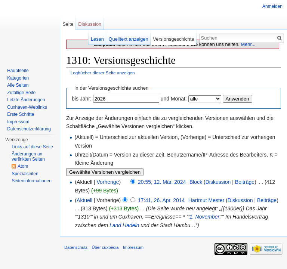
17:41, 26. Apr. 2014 (161, 200)
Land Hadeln (124, 225)
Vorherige (108, 182)
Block (195, 182)
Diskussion (218, 182)
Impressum (18, 121)
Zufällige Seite (21, 92)
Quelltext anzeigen (128, 39)
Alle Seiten (17, 85)
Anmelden (272, 6)
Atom (23, 166)
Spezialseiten (25, 173)
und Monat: (174, 99)
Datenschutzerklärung (29, 129)
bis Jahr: (82, 99)
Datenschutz (75, 247)
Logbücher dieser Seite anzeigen (103, 72)
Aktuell (84, 200)
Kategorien (18, 78)
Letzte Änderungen (26, 99)
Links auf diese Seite (32, 146)
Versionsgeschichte (173, 39)
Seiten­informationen (32, 180)
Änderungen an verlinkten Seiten (28, 156)
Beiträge (244, 182)
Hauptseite (17, 70)
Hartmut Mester (206, 200)
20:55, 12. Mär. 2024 (162, 182)
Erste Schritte (20, 114)
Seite (67, 24)
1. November (204, 217)
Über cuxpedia (105, 247)
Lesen (97, 39)
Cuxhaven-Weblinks (27, 107)
